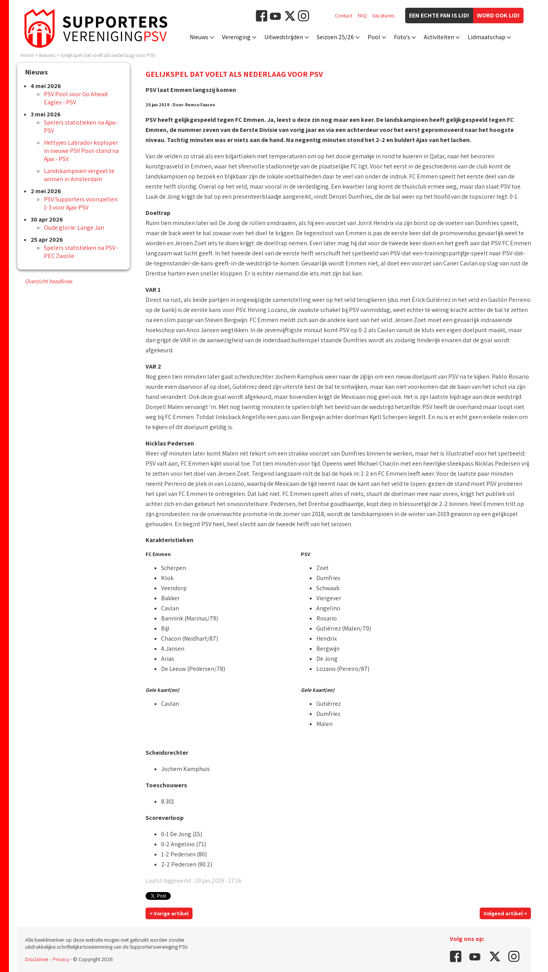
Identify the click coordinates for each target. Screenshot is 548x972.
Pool (374, 37)
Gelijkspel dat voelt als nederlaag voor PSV (108, 55)
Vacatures (383, 15)
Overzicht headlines (48, 281)
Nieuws (199, 37)
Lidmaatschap (486, 37)
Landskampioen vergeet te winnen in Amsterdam (79, 175)
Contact (343, 15)
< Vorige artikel (169, 913)
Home (27, 55)
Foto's (402, 37)
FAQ (362, 15)
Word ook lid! (498, 15)
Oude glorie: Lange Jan (74, 228)
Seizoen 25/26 (335, 37)
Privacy (61, 959)
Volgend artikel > (505, 913)
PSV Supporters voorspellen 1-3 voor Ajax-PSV (81, 203)
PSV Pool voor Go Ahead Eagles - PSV (76, 98)
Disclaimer (37, 959)
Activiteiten (439, 37)
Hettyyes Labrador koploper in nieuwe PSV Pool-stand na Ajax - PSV (81, 151)
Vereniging (236, 37)
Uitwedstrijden (283, 37)
